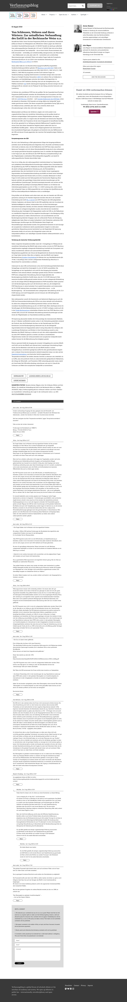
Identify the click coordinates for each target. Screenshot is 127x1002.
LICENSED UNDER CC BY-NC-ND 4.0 (39, 376)
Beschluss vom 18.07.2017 (46, 68)
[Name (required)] (37, 940)
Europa (93, 68)
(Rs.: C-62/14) (31, 200)
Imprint (90, 985)
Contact (76, 985)
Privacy (83, 985)
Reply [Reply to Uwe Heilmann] (17, 769)
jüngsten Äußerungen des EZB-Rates (49, 99)
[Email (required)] (37, 944)
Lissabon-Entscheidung (29, 257)
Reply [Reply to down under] (17, 435)
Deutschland (86, 68)
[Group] (24, 4)
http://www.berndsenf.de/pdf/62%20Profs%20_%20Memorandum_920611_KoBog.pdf (36, 659)
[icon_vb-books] (34, 13)
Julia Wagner (87, 45)
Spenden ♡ (95, 112)
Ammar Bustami (88, 26)
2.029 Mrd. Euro (22, 99)
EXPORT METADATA (19, 380)
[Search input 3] (74, 6)
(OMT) (39, 77)
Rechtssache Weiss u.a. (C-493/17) (22, 62)
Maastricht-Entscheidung (19, 354)
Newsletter (68, 985)
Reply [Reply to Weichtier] (21, 839)
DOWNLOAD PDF (19, 376)
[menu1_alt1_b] (19, 13)
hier (25, 84)
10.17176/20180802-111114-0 (21, 394)
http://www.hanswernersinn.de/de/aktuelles (25, 447)
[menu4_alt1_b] (13, 13)
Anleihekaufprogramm (89, 62)
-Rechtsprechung (22, 310)
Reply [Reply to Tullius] (17, 519)
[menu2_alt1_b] (27, 13)
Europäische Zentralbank (104, 62)
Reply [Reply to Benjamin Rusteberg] (17, 784)
